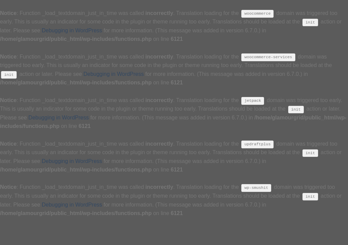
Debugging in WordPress (72, 30)
